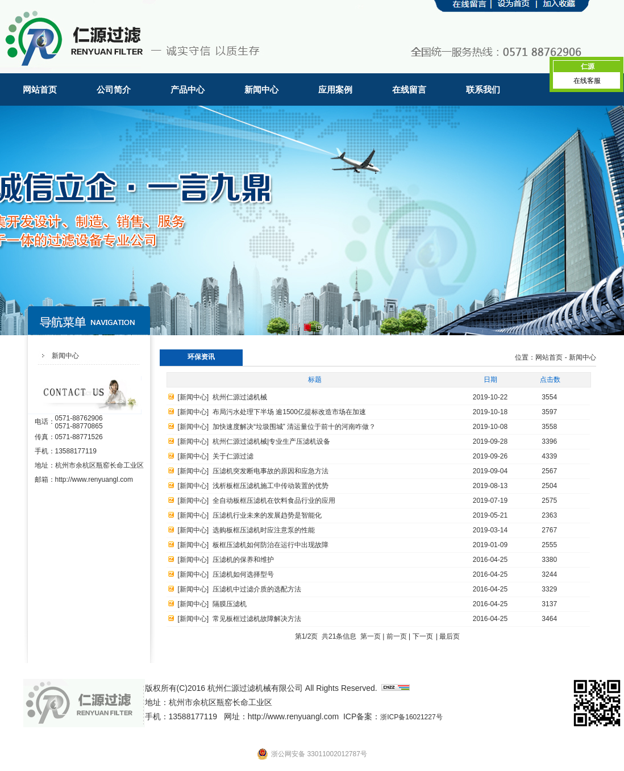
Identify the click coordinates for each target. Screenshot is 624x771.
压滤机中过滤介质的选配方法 (257, 589)
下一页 (423, 636)
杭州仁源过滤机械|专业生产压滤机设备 (271, 441)
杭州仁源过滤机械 (240, 397)
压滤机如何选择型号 (243, 574)
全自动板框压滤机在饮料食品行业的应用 (274, 501)
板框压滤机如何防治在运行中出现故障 (270, 545)
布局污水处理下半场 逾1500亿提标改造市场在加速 (289, 412)
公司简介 (114, 89)
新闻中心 (261, 89)
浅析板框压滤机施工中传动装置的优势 (270, 486)
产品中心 (187, 89)
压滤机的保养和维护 (243, 560)
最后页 (449, 636)
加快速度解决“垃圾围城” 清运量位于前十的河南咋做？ (294, 427)
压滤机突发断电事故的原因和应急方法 (270, 471)
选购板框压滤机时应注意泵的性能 (264, 530)
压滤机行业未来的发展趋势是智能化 (267, 515)
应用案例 (335, 89)
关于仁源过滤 (233, 456)
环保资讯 (201, 357)
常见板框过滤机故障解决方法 (257, 619)
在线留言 (409, 89)
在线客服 (587, 81)
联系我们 (483, 89)
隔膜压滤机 (230, 604)
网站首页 (40, 89)
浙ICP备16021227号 (411, 717)
